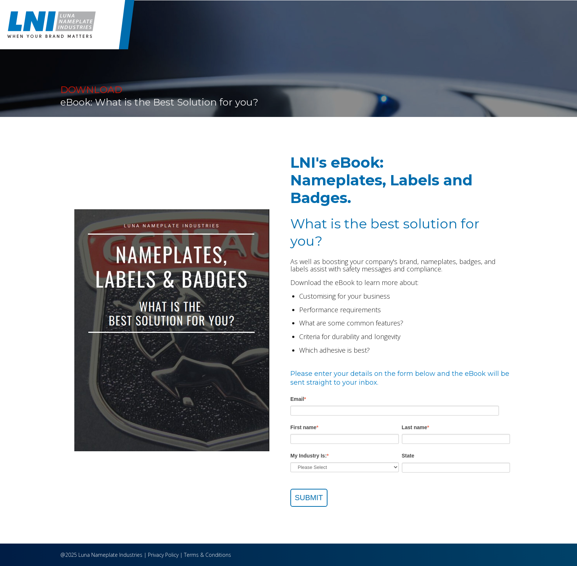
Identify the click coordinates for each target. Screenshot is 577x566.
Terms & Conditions (207, 554)
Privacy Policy (163, 554)
